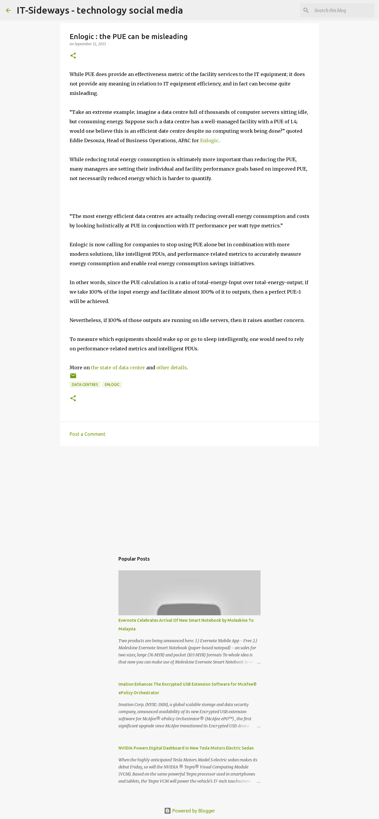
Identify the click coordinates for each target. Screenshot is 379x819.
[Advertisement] (189, 496)
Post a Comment (87, 434)
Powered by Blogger (189, 810)
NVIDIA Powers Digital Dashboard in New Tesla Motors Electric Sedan (186, 748)
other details (171, 367)
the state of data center (118, 367)
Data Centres (85, 384)
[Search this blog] (343, 10)
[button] (73, 56)
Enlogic (209, 140)
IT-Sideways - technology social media (100, 10)
